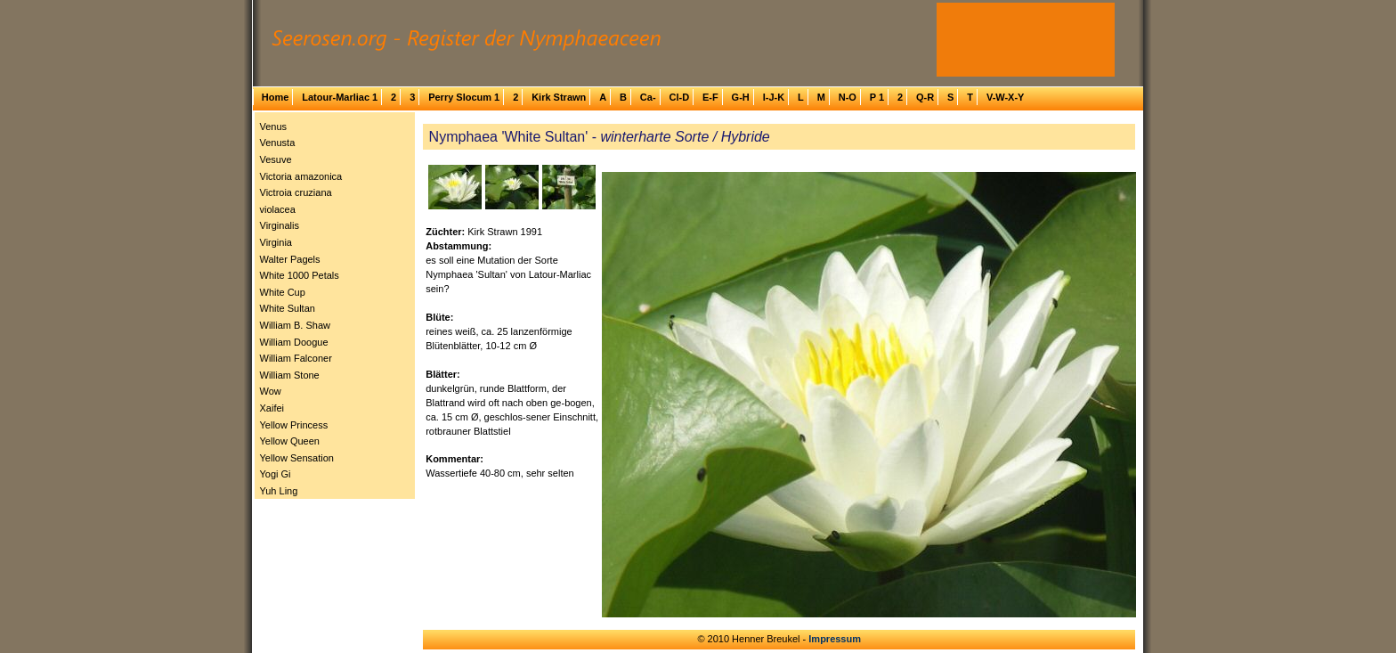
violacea (278, 209)
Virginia (276, 242)
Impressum (834, 638)
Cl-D (679, 97)
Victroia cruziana (296, 192)
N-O (847, 97)
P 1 (877, 97)
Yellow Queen (290, 441)
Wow (270, 391)
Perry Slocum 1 (463, 97)
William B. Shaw (295, 325)
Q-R (925, 97)
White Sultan (287, 308)
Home (275, 97)
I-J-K (773, 97)
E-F (710, 97)
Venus (274, 126)
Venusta (278, 142)
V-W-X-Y (1005, 97)
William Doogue (294, 342)
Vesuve (276, 159)
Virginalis (279, 225)
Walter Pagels (290, 259)
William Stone (290, 375)
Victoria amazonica (301, 176)
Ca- (648, 97)
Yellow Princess (294, 425)
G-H (741, 97)
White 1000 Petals (299, 275)
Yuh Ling (279, 491)
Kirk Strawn (559, 97)
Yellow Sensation (297, 458)
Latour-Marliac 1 (339, 97)
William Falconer (296, 358)
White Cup (282, 292)
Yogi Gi (275, 474)
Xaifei (272, 408)
